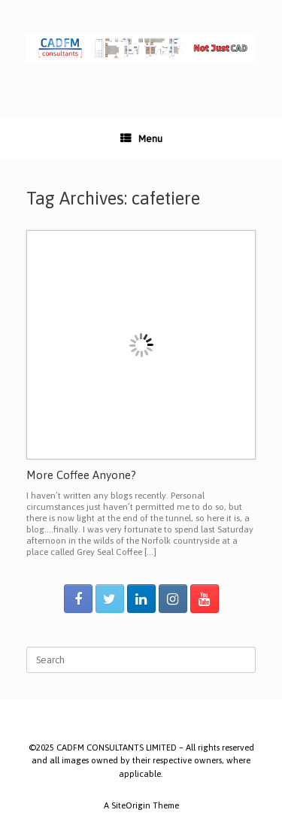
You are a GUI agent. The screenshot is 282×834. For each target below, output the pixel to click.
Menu (141, 138)
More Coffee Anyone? (81, 475)
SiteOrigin (130, 805)
